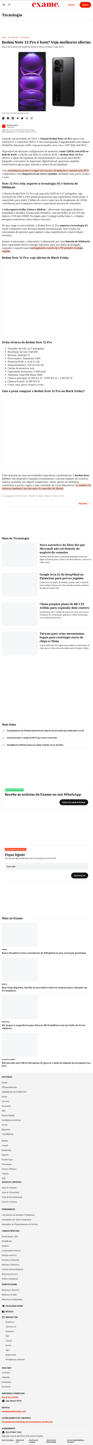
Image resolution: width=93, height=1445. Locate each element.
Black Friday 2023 (54, 496)
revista (9, 1311)
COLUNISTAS (7, 1134)
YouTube (6, 1372)
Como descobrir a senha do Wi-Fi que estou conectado (32, 738)
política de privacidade (51, 1441)
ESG (4, 1111)
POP (4, 1178)
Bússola (5, 1246)
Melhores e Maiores (10, 1290)
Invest (4, 1125)
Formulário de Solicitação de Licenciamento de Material (27, 1422)
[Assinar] (71, 5)
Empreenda (11, 1355)
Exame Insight (8, 1115)
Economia (6, 1106)
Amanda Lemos (12, 125)
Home (4, 37)
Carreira (5, 1101)
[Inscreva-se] (79, 875)
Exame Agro (7, 1159)
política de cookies (33, 1441)
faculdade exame (14, 1306)
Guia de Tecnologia (10, 1192)
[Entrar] (85, 5)
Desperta (10, 1331)
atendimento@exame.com (14, 1411)
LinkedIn (6, 1377)
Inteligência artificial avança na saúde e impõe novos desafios (35, 745)
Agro (8, 1350)
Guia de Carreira (9, 1202)
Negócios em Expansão (12, 1299)
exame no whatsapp (14, 790)
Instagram (6, 1382)
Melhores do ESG (9, 1295)
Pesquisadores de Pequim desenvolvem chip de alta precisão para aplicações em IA (45, 730)
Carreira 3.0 (11, 1326)
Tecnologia (12, 15)
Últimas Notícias (9, 1087)
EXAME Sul (7, 1241)
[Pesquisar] (9, 5)
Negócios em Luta (10, 1274)
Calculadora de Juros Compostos (16, 1219)
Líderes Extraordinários (12, 1269)
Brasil (4, 1096)
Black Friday (36, 496)
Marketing (6, 1150)
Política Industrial (10, 1279)
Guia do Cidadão (9, 1188)
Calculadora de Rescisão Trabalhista (18, 1215)
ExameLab (26, 37)
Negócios (6, 1129)
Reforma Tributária (10, 1264)
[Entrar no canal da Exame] (73, 802)
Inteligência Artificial (15, 849)
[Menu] (4, 5)
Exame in (10, 1322)
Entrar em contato (10, 1397)
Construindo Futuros (11, 1250)
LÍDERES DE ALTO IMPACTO (14, 1092)
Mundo (5, 1141)
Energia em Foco (9, 1255)
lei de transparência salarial (75, 1441)
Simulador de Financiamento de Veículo (20, 1224)
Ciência (5, 1173)
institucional (8, 1440)
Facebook (6, 1387)
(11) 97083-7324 (13, 1432)
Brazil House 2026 (10, 1236)
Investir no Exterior (10, 1260)
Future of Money (9, 1169)
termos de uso (20, 1441)
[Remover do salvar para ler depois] (31, 118)
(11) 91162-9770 (13, 1401)
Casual (5, 1145)
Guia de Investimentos (12, 1197)
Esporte (5, 1155)
